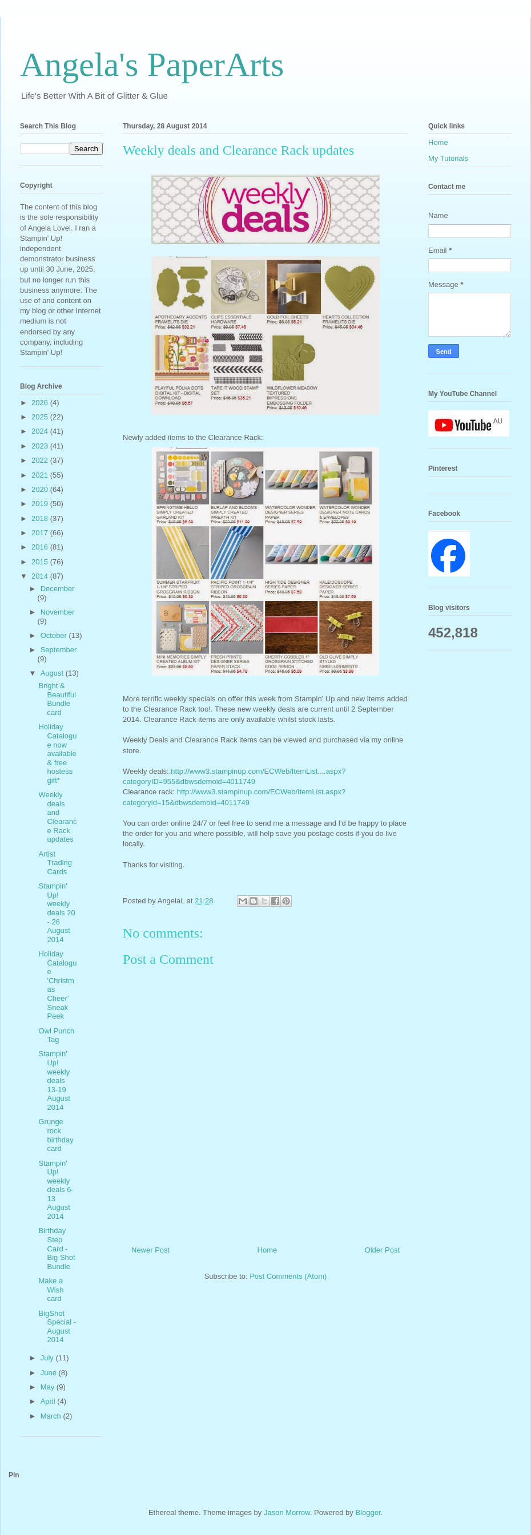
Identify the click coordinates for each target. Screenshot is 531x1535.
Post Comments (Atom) (288, 1276)
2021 (40, 475)
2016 (40, 547)
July (48, 1358)
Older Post (382, 1250)
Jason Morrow (287, 1512)
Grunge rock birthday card (55, 1135)
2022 (40, 460)
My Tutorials (448, 158)
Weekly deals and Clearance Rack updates (57, 816)
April (49, 1401)
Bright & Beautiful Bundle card (57, 699)
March (52, 1416)
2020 (40, 489)
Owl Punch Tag (56, 1035)
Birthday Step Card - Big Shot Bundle (56, 1248)
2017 (40, 532)
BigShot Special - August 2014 (57, 1326)
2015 (40, 562)
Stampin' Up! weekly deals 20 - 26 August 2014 (56, 913)
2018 (40, 518)
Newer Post (150, 1250)
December (58, 588)
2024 (40, 431)
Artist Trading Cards (55, 863)
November (58, 612)
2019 (40, 503)
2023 (40, 446)
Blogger (367, 1512)
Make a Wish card (50, 1290)
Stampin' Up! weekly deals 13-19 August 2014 (54, 1080)
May (49, 1387)
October (55, 635)
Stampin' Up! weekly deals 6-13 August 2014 (55, 1190)
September (59, 649)
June (50, 1372)
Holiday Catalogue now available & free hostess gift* (57, 753)
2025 (40, 417)
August (53, 673)
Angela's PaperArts (152, 64)
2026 (40, 402)
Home (267, 1250)
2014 (40, 576)
